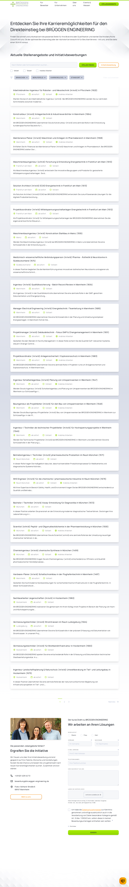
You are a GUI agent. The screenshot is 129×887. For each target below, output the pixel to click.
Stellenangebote (109, 4)
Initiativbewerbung (108, 65)
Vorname (80, 740)
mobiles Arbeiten (44, 71)
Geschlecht (72, 732)
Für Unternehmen (61, 4)
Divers (72, 735)
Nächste (113, 702)
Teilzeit (27, 71)
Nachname (107, 740)
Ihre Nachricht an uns (76, 769)
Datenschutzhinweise (91, 809)
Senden (93, 832)
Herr (94, 735)
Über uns (75, 4)
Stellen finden (88, 65)
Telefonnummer (73, 759)
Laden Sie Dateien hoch (76, 789)
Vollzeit (14, 71)
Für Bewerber (44, 4)
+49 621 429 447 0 (22, 776)
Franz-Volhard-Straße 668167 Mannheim (25, 788)
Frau (83, 735)
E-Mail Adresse (93, 749)
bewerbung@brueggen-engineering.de (32, 781)
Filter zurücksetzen (111, 77)
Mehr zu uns (26, 797)
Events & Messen (87, 4)
